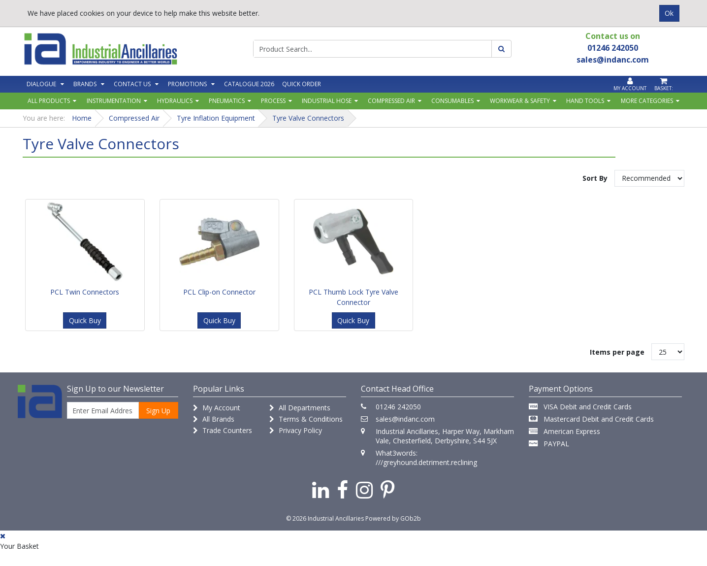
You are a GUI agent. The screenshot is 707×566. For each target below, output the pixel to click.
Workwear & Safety (520, 101)
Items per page (617, 352)
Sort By (595, 178)
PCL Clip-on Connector (219, 292)
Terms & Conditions (306, 419)
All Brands (213, 419)
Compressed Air (391, 101)
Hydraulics (175, 101)
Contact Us (132, 84)
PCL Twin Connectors (84, 292)
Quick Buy (85, 320)
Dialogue (41, 84)
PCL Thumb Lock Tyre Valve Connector (353, 297)
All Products (49, 101)
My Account (216, 407)
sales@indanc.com (405, 419)
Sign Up (158, 410)
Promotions (187, 84)
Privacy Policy (295, 430)
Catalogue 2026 (249, 84)
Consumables (452, 101)
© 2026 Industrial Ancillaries (325, 518)
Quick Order (301, 84)
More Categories (647, 101)
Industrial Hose (327, 101)
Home (82, 118)
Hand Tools (585, 101)
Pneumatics (227, 101)
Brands (84, 84)
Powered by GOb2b (393, 518)
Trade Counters (222, 430)
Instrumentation (114, 101)
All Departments (299, 407)
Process (273, 101)
